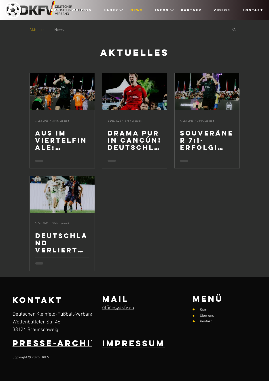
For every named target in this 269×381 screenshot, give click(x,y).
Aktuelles (37, 29)
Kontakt (206, 321)
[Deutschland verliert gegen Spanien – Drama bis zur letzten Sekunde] (62, 194)
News (59, 29)
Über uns (207, 316)
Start (204, 310)
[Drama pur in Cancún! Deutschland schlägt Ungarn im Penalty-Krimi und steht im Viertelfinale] (134, 91)
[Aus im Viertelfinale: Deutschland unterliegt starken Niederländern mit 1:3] (62, 91)
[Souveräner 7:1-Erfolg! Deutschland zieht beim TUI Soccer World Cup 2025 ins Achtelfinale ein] (207, 91)
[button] (234, 29)
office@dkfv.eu (118, 308)
